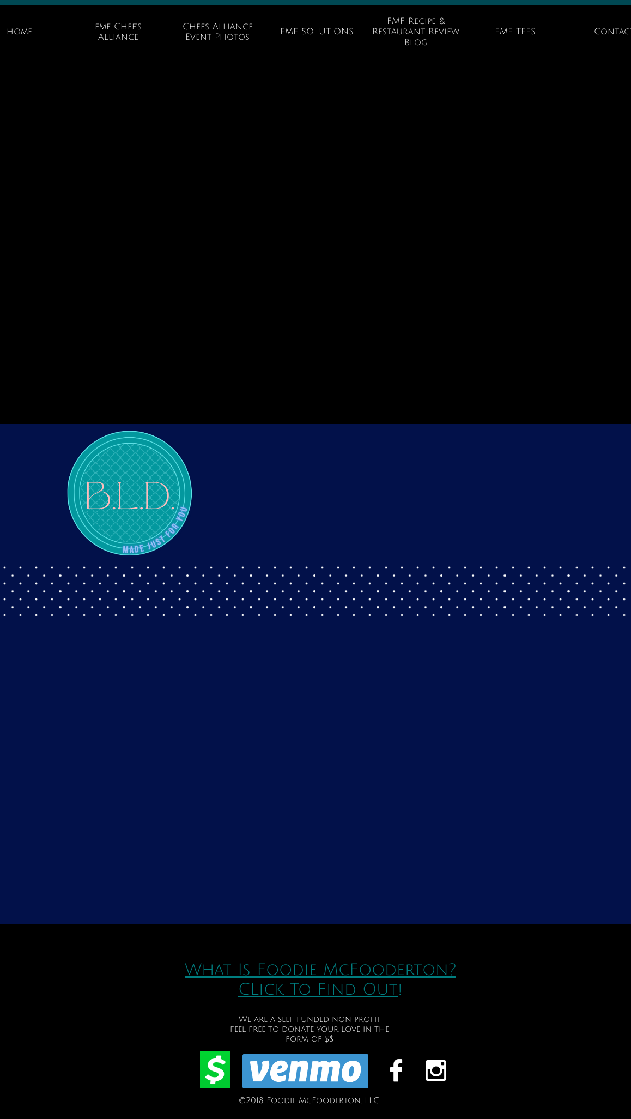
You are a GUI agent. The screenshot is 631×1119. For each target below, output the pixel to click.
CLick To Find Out (318, 990)
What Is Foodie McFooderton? (320, 970)
